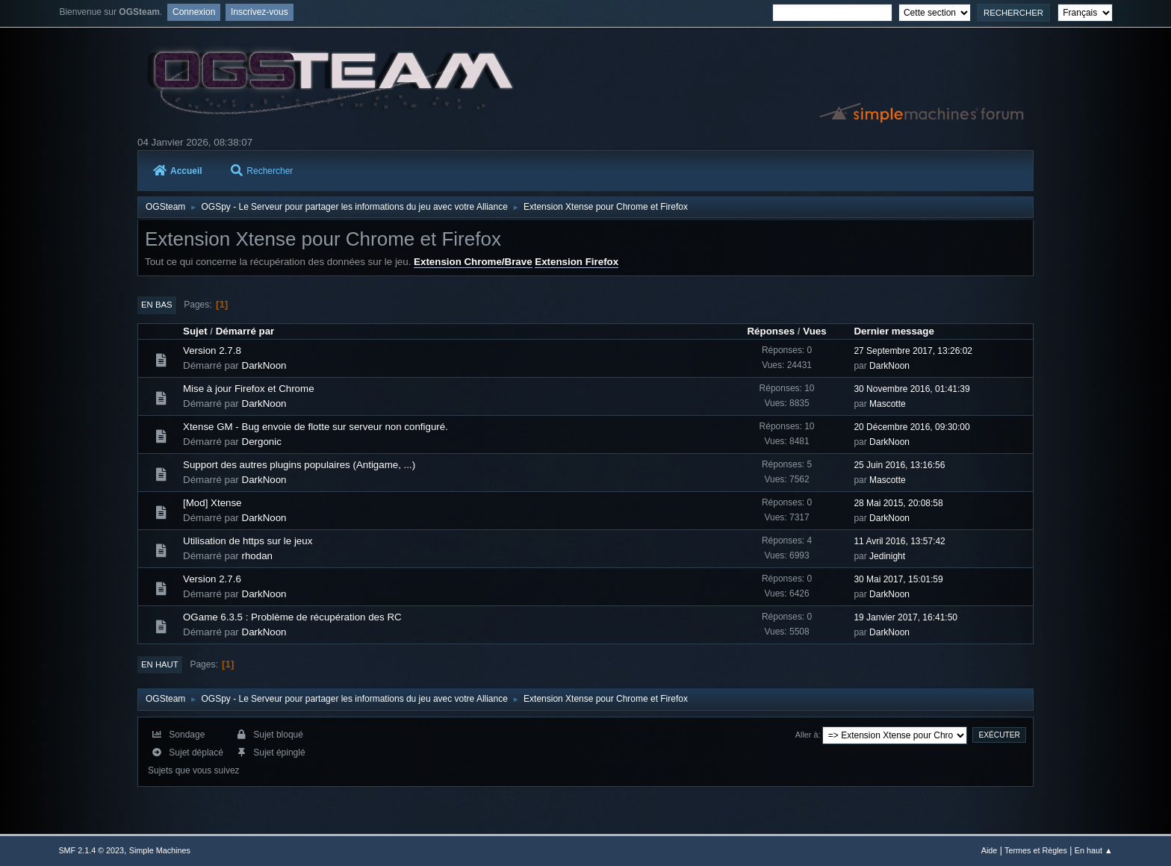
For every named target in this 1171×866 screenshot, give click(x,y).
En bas (157, 304)
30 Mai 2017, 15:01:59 (898, 579)
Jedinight (887, 556)
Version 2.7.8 (212, 350)
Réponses (771, 331)
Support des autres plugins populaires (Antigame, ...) (299, 464)
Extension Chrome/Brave (473, 261)
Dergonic (262, 441)
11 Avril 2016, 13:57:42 (899, 541)
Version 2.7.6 (212, 579)
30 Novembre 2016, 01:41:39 (911, 389)
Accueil (177, 171)
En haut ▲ (1094, 850)
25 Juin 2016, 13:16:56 (899, 465)
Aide (989, 850)
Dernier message (894, 331)
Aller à (807, 734)
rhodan (257, 555)
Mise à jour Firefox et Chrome (248, 388)
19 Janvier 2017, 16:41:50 (905, 617)
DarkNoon (264, 365)
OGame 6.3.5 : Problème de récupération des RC (292, 617)
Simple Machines (159, 850)
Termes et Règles (1035, 850)
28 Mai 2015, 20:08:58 (898, 503)
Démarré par (245, 331)
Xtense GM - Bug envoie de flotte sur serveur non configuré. (315, 426)
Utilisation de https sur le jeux (247, 540)
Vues (814, 331)
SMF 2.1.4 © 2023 (91, 850)
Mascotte (887, 404)
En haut (159, 664)
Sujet (195, 331)
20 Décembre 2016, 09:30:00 (911, 427)
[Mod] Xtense (212, 502)
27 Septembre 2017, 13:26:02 (913, 351)
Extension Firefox (576, 261)
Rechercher (262, 171)
